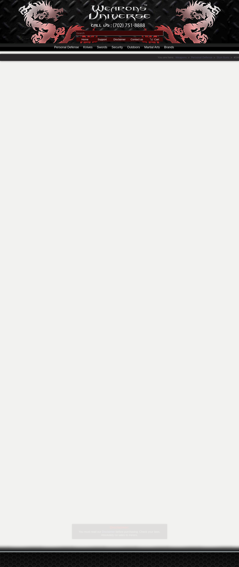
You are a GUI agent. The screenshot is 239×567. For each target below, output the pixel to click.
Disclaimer (119, 39)
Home (84, 39)
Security (117, 47)
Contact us (137, 39)
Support (102, 39)
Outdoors (133, 47)
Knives (88, 47)
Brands (169, 47)
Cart (156, 39)
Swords (102, 47)
